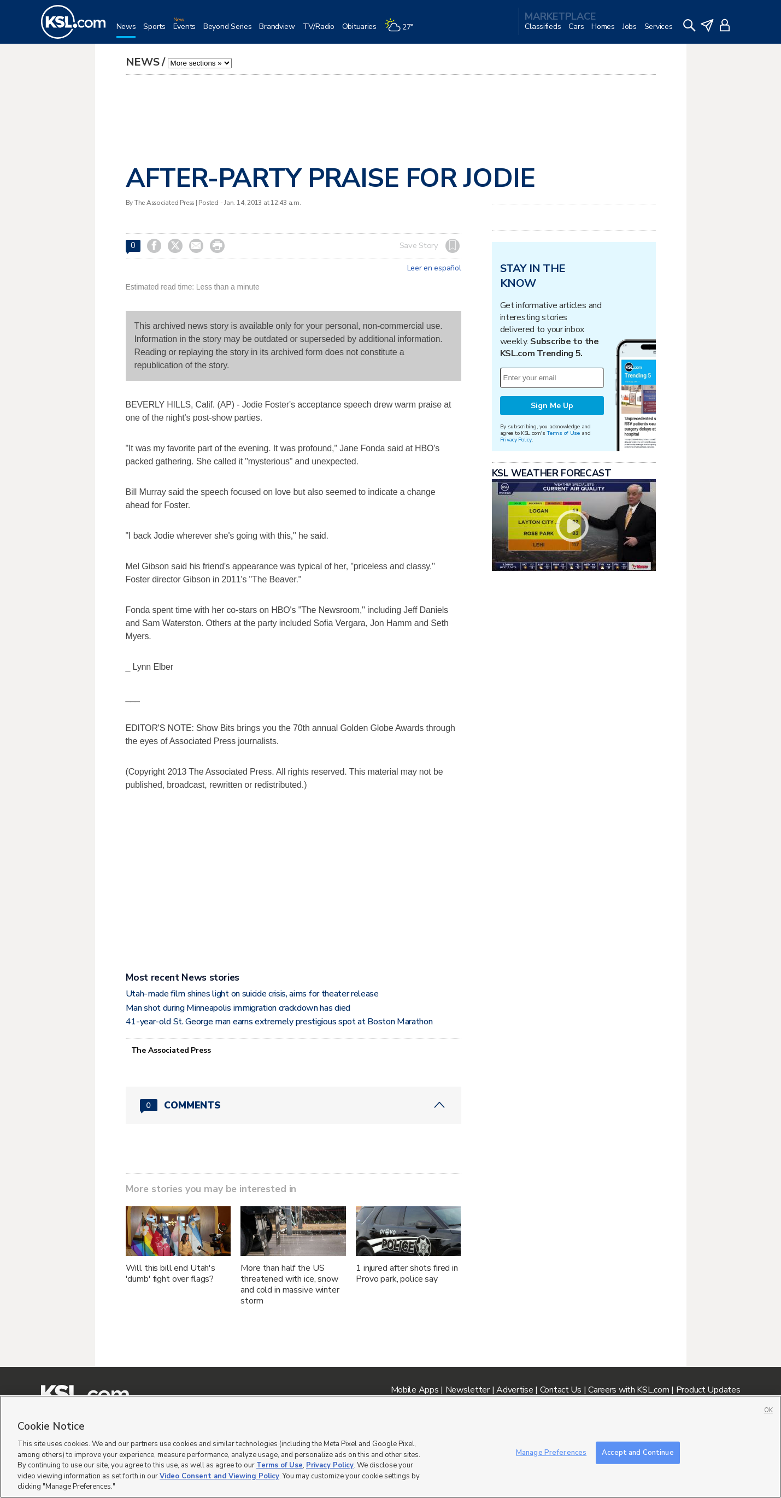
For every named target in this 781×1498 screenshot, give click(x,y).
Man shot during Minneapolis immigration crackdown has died (238, 1008)
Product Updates (708, 1390)
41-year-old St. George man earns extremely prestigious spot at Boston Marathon (279, 1022)
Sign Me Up (552, 405)
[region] (390, 1446)
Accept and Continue (637, 1452)
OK (768, 1410)
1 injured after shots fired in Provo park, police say (407, 1273)
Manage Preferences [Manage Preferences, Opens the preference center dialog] (551, 1452)
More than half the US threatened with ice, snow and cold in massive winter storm (289, 1284)
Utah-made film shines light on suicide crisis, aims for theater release (252, 994)
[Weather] (402, 31)
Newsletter (467, 1390)
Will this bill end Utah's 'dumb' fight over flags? (171, 1273)
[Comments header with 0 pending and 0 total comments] (293, 1105)
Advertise (514, 1390)
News (143, 62)
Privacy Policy (516, 439)
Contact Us (561, 1390)
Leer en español (434, 268)
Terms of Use (563, 433)
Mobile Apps (415, 1390)
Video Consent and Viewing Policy (219, 1476)
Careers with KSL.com (628, 1390)
